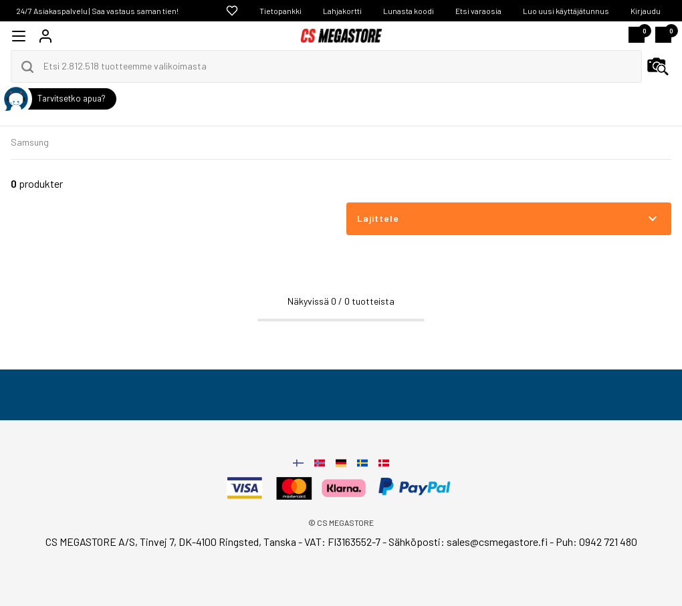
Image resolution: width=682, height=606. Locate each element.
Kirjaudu (646, 10)
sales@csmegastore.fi (497, 541)
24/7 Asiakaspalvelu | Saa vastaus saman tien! (97, 10)
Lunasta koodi (408, 10)
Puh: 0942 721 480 (596, 541)
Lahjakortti (342, 10)
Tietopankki (280, 10)
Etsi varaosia (478, 10)
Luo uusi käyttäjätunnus (566, 10)
